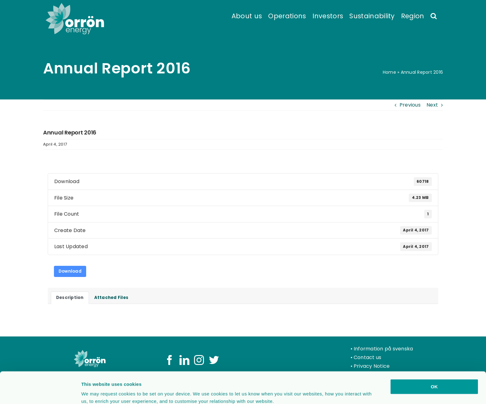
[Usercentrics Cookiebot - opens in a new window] (40, 392)
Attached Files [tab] (111, 298)
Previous (410, 104)
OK (434, 357)
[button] (434, 15)
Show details (325, 391)
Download (70, 271)
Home (389, 72)
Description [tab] (70, 298)
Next (432, 104)
